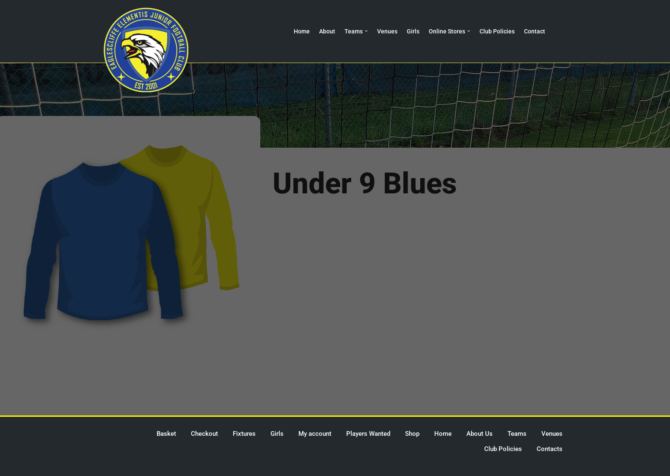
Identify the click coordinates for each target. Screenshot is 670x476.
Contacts (549, 449)
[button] (366, 31)
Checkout (204, 433)
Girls (413, 31)
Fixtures (244, 433)
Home (302, 31)
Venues (387, 31)
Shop (412, 433)
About (327, 31)
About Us (479, 433)
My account (314, 433)
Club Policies (497, 31)
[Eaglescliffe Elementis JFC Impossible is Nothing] (146, 50)
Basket (166, 433)
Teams (517, 433)
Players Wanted (368, 433)
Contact (534, 31)
